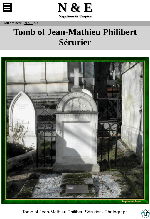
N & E (28, 23)
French (142, 7)
